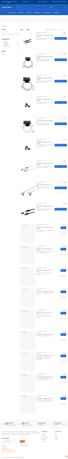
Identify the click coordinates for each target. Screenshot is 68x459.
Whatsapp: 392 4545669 (5, 448)
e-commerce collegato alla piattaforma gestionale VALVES (13, 457)
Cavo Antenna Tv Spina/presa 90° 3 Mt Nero (44, 291)
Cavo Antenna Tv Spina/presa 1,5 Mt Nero (44, 398)
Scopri (63, 227)
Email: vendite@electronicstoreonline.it (8, 450)
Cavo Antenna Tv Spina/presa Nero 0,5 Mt (44, 376)
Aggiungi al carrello (60, 38)
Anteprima (65, 41)
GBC (40, 33)
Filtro (21, 29)
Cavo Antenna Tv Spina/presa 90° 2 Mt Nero (44, 334)
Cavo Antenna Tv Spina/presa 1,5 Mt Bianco (44, 355)
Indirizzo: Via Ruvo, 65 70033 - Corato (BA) (8, 451)
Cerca (51, 7)
